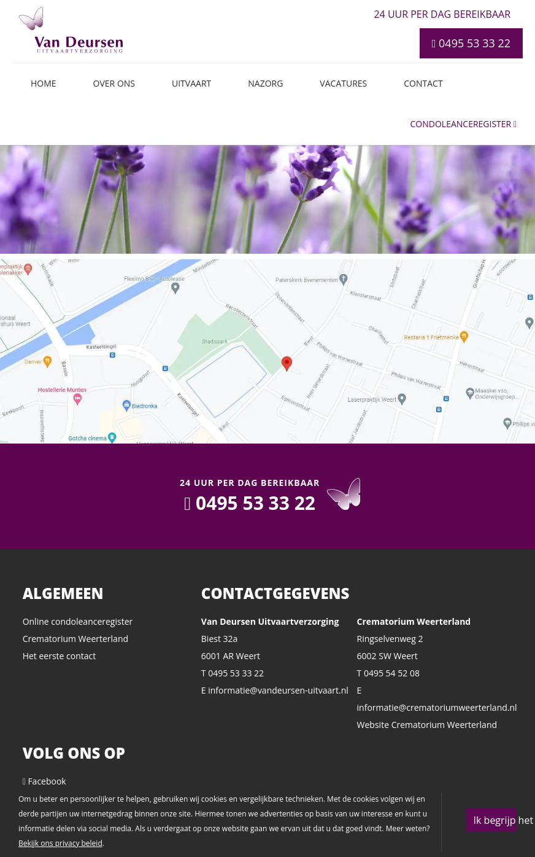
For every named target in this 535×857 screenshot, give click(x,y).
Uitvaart (191, 83)
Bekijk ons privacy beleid (60, 843)
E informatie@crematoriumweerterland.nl (435, 698)
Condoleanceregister (463, 124)
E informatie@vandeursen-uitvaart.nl (274, 690)
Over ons (114, 83)
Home (43, 83)
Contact (423, 83)
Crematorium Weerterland (75, 638)
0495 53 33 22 (471, 43)
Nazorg (265, 83)
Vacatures (343, 83)
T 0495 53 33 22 (232, 673)
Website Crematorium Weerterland (427, 724)
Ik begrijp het (495, 820)
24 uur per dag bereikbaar (442, 14)
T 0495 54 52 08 (388, 673)
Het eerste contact (59, 656)
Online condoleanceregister (78, 621)
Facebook (44, 781)
